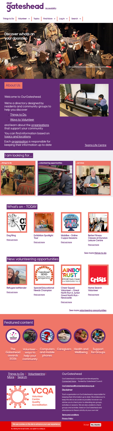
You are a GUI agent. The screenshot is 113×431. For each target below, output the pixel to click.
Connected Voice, (70, 381)
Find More (48, 19)
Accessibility (50, 9)
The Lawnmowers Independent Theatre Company (89, 67)
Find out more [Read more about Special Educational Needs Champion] (39, 295)
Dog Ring (11, 235)
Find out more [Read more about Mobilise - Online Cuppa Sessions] (66, 242)
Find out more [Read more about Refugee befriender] (12, 292)
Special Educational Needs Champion (44, 289)
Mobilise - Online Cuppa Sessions (69, 236)
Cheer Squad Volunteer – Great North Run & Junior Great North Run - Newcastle (70, 293)
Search (75, 19)
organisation (20, 141)
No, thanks (95, 425)
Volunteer (23, 19)
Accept (86, 425)
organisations (40, 125)
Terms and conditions (70, 415)
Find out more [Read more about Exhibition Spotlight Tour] (39, 242)
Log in (62, 19)
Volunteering (36, 374)
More (10, 377)
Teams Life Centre (95, 145)
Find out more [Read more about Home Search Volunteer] (93, 295)
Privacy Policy (67, 419)
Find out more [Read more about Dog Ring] (12, 240)
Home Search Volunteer (95, 289)
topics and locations (17, 136)
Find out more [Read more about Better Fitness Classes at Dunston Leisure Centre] (93, 245)
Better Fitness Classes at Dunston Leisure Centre (97, 238)
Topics (36, 19)
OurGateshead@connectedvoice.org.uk (79, 386)
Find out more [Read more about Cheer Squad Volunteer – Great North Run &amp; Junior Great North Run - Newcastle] (66, 302)
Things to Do (8, 19)
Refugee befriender (16, 288)
